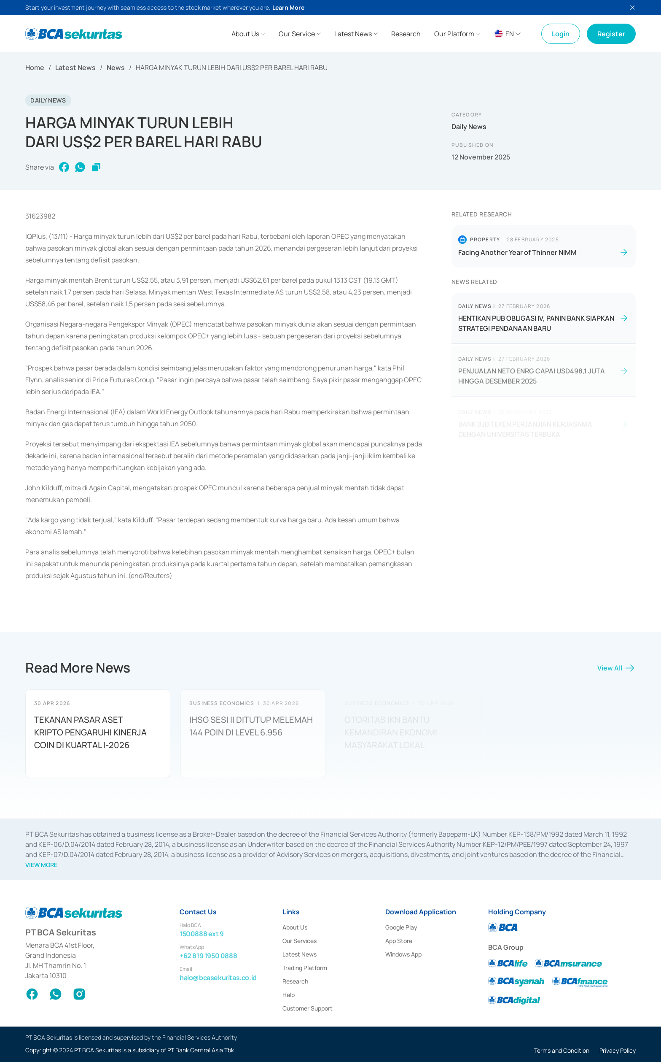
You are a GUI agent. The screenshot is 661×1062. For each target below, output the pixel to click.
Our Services (299, 941)
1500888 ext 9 (202, 933)
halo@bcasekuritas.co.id (218, 977)
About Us (294, 927)
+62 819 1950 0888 (208, 955)
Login (561, 33)
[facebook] (64, 167)
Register (611, 33)
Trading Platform (304, 968)
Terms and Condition (561, 1050)
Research (295, 981)
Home (34, 67)
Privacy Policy (617, 1050)
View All (616, 671)
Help (288, 995)
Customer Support (307, 1008)
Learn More (288, 7)
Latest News (75, 67)
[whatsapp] (80, 167)
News (116, 67)
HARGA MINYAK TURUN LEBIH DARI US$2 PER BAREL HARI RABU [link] (232, 67)
